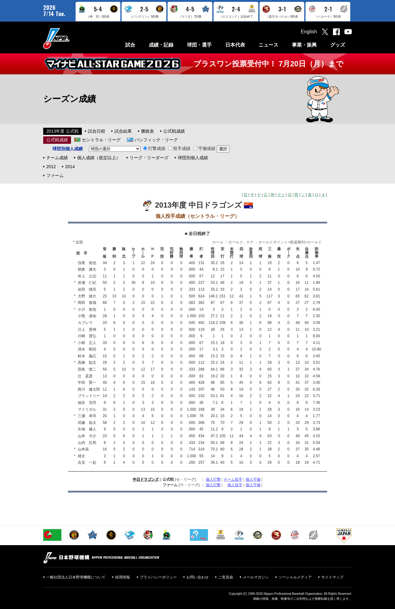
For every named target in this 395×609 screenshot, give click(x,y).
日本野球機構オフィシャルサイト (72, 38)
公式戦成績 (174, 131)
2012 (51, 166)
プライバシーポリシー (158, 577)
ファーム (55, 175)
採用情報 (122, 577)
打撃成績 (154, 148)
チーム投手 (233, 479)
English (309, 31)
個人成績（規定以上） (98, 157)
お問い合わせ (197, 577)
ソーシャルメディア (295, 577)
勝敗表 (147, 131)
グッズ (337, 45)
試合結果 (123, 131)
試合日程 (96, 131)
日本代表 (235, 45)
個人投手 (234, 485)
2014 (70, 166)
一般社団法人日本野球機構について (76, 577)
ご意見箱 (225, 577)
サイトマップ (332, 577)
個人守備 (253, 479)
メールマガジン (256, 577)
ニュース (268, 45)
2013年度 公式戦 (62, 131)
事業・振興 (304, 45)
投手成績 (179, 148)
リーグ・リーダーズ (149, 157)
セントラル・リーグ (101, 139)
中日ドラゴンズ (146, 479)
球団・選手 (199, 45)
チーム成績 (57, 157)
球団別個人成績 (193, 157)
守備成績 (204, 148)
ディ (281, 195)
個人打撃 (213, 479)
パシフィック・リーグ (156, 139)
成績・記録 (161, 45)
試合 (130, 45)
